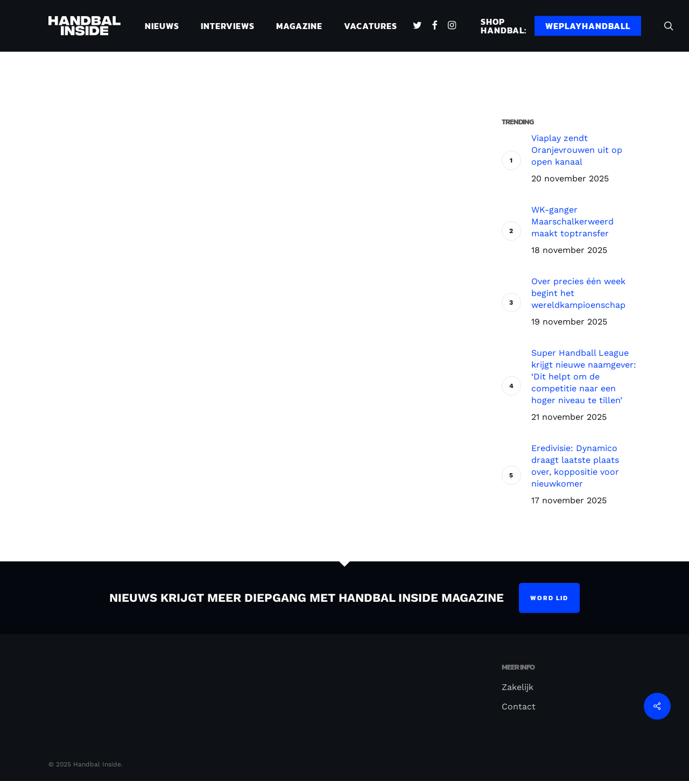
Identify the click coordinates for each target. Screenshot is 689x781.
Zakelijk (517, 687)
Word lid (549, 598)
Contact (519, 706)
